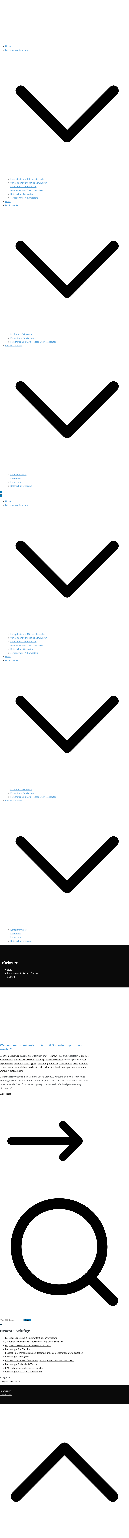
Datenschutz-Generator (21, 194)
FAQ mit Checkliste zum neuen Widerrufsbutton (28, 1345)
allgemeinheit (6, 1063)
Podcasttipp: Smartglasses (18, 1356)
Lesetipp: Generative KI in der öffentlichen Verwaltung (31, 1337)
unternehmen (79, 1067)
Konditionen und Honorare (23, 186)
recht (31, 1067)
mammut (83, 1063)
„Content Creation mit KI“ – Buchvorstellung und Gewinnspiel (34, 1341)
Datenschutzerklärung (21, 485)
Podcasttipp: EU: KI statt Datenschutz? (23, 1371)
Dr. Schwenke (11, 660)
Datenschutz (6, 1394)
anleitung (18, 1063)
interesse (53, 1063)
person (10, 1067)
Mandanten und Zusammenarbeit (26, 190)
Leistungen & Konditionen (17, 505)
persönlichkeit (21, 1067)
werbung (4, 1070)
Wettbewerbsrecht (54, 1059)
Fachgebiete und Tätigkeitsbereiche (27, 179)
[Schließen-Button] (1, 495)
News (8, 201)
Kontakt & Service (13, 800)
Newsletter (15, 478)
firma (26, 1063)
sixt (63, 1067)
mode (3, 1067)
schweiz (57, 1067)
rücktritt (39, 1067)
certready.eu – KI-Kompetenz (24, 197)
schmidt (48, 1067)
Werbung (40, 1059)
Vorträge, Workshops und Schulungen (28, 182)
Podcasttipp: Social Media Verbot (21, 1364)
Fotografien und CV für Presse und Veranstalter (33, 341)
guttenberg (42, 1063)
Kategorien (5, 1377)
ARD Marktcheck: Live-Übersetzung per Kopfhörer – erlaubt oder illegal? (39, 1360)
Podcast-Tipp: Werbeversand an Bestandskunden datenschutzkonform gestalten (44, 1352)
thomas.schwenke (13, 1055)
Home (8, 46)
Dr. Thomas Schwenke (21, 334)
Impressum (15, 482)
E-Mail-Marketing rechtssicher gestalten (24, 1368)
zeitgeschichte (16, 1070)
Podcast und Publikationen (23, 338)
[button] (67, 175)
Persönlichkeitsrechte (24, 1059)
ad (84, 1059)
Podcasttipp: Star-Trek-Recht (19, 1349)
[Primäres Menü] (1, 492)
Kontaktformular (18, 474)
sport (68, 1067)
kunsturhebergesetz (68, 1063)
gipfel (33, 1063)
